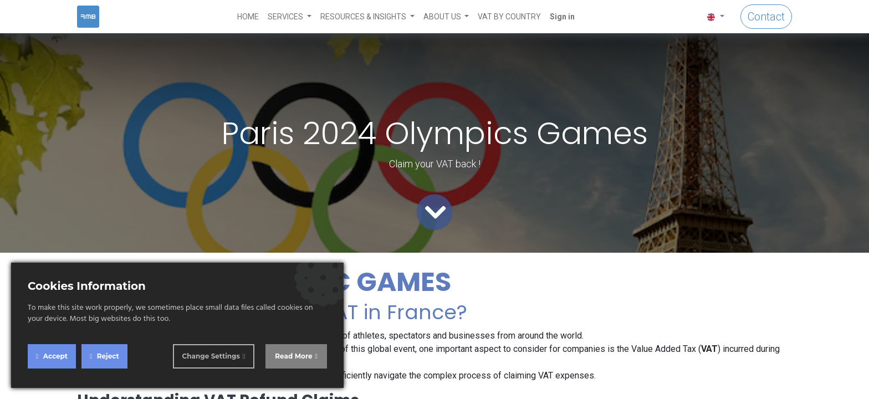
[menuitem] (248, 17)
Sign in (562, 16)
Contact (766, 16)
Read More (293, 356)
